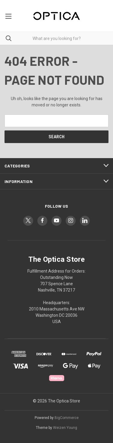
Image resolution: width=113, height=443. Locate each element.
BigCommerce (67, 418)
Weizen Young (65, 428)
